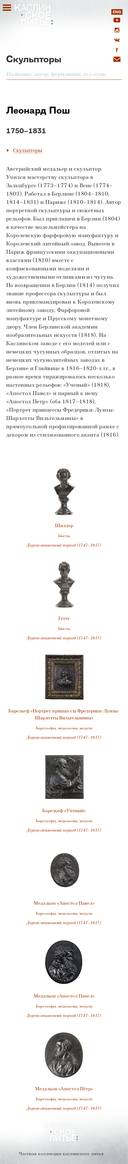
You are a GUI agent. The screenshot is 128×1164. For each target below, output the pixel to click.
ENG (117, 12)
